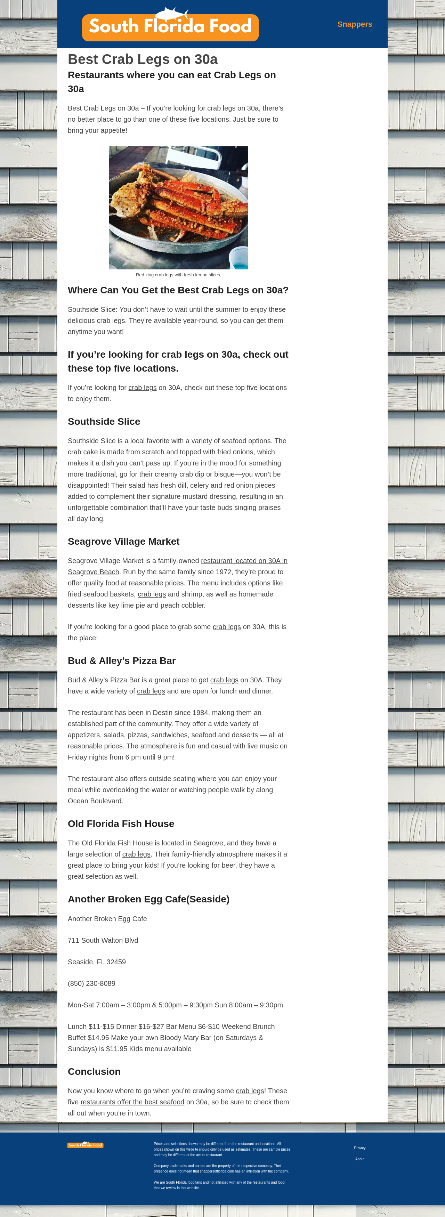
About (359, 1159)
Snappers (355, 24)
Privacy (360, 1148)
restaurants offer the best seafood (133, 1102)
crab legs (143, 387)
